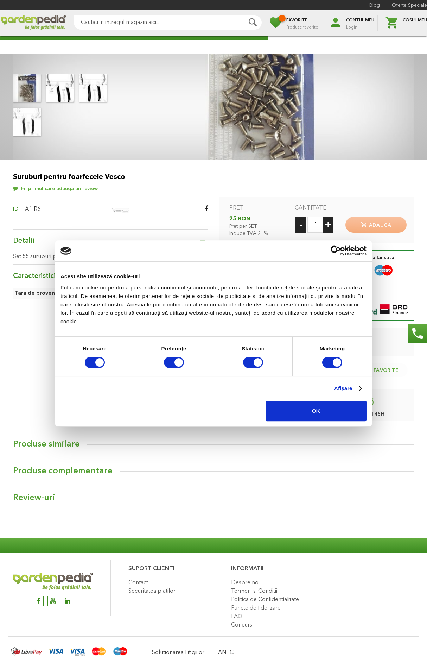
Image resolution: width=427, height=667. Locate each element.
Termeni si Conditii (254, 590)
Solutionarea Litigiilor (178, 651)
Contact (138, 581)
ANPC (226, 651)
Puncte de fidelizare (256, 607)
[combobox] (168, 22)
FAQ (236, 615)
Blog (374, 5)
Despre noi (245, 581)
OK (316, 411)
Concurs (241, 624)
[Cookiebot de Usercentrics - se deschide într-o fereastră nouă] (336, 250)
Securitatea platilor (152, 590)
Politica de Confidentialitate (265, 598)
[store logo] (33, 23)
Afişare (343, 388)
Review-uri (34, 496)
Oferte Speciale (409, 5)
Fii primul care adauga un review (59, 188)
